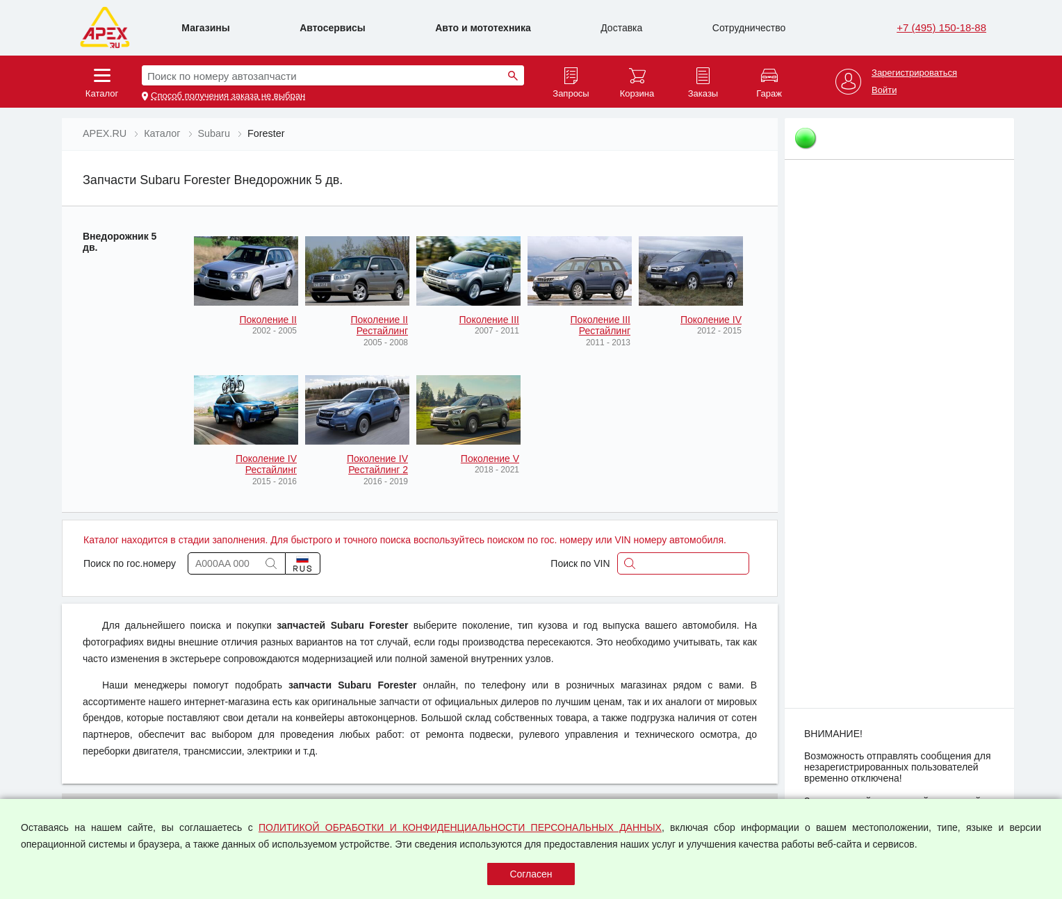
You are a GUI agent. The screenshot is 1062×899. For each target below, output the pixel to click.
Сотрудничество (748, 27)
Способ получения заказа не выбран (228, 96)
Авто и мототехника (483, 27)
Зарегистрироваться (914, 73)
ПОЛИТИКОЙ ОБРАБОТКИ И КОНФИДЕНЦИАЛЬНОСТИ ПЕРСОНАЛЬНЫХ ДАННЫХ (460, 827)
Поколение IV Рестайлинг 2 (377, 464)
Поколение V (490, 458)
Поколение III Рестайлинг (600, 325)
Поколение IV (711, 319)
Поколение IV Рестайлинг (266, 464)
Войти (884, 90)
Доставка (621, 27)
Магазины (205, 27)
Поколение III (489, 319)
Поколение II (268, 319)
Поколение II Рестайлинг (379, 325)
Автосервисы (333, 27)
